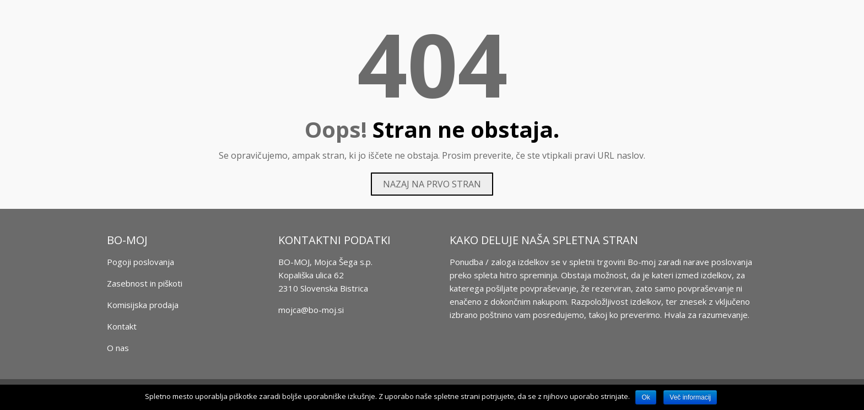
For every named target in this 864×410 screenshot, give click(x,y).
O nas (118, 347)
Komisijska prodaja (143, 304)
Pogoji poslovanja (140, 261)
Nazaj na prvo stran (432, 184)
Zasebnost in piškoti (144, 283)
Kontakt (122, 326)
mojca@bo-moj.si (311, 309)
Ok (645, 397)
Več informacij (690, 397)
